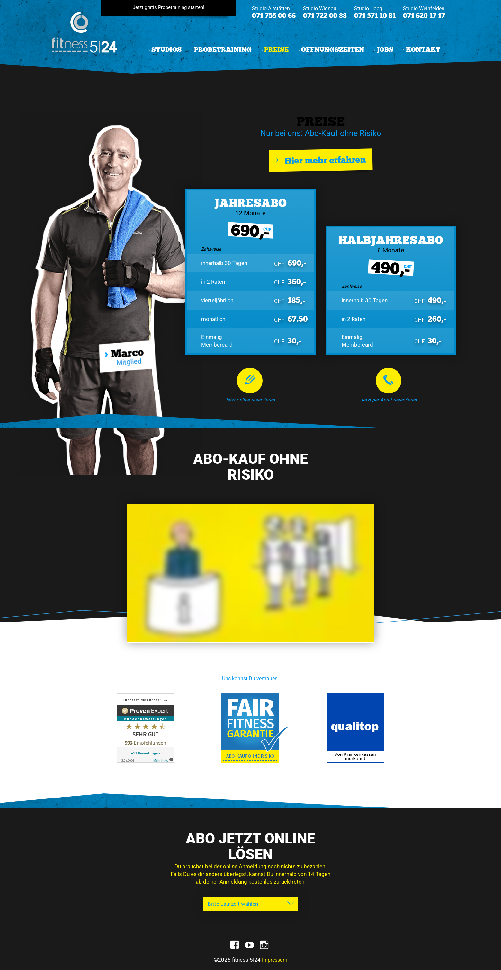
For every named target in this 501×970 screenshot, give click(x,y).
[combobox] (250, 904)
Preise (276, 49)
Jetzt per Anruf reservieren (388, 400)
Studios (166, 49)
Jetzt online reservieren (250, 400)
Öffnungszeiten (332, 49)
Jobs (385, 49)
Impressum (274, 960)
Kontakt (423, 49)
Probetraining (223, 49)
